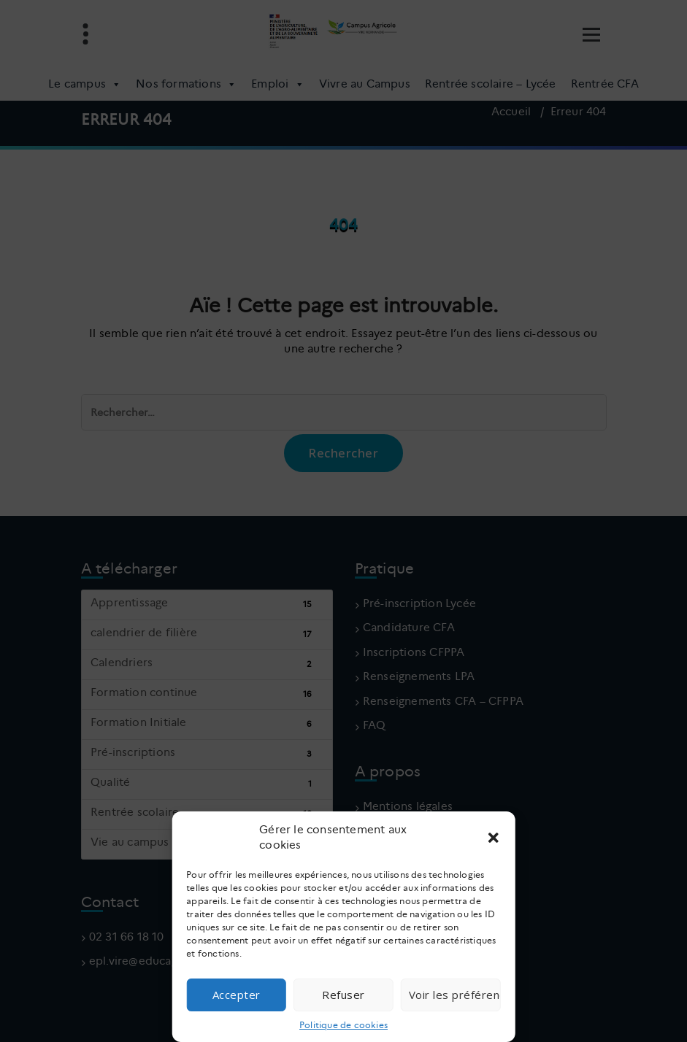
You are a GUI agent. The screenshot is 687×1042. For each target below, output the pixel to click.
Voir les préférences (455, 994)
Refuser (343, 994)
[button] (493, 837)
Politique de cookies (343, 1024)
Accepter (236, 994)
